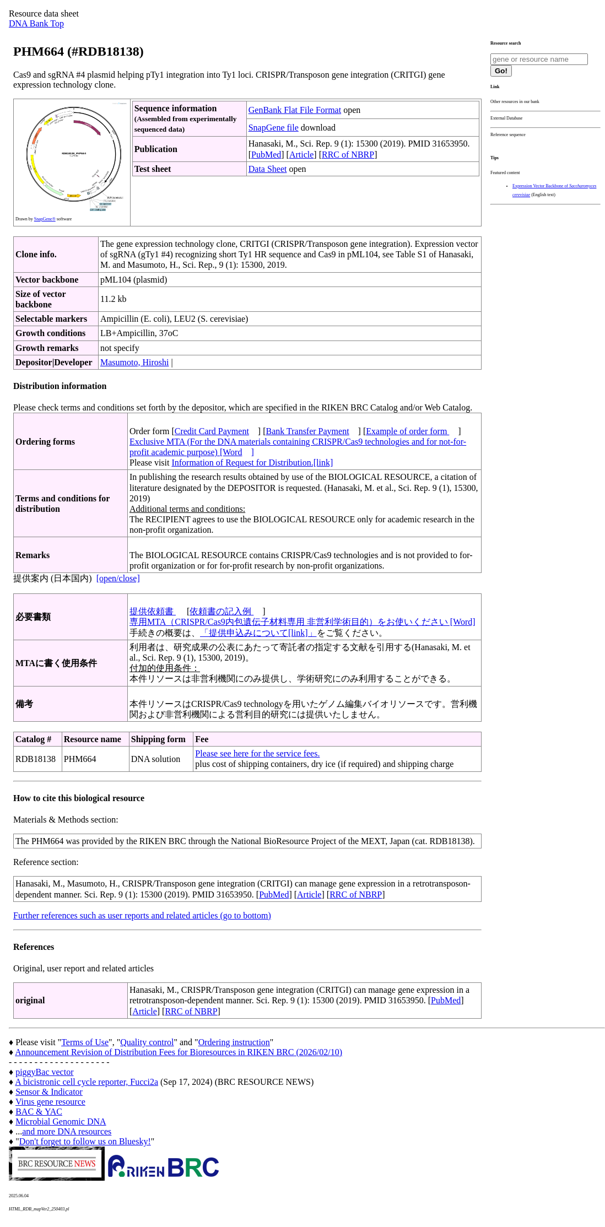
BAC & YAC (38, 1111)
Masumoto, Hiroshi (134, 362)
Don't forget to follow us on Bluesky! (85, 1141)
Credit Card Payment (212, 431)
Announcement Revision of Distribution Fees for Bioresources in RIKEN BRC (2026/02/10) (178, 1052)
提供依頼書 (152, 611)
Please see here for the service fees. (257, 753)
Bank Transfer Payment (307, 431)
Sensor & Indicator (49, 1091)
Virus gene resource (50, 1101)
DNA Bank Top (36, 23)
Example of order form (407, 431)
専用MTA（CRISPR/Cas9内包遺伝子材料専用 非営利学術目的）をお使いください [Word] (302, 621)
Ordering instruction (234, 1042)
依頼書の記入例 (221, 611)
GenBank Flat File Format (295, 110)
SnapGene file (274, 127)
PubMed (266, 154)
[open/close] (118, 578)
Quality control (147, 1042)
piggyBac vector (44, 1072)
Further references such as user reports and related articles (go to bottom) (142, 915)
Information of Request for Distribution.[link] (252, 462)
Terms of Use (85, 1042)
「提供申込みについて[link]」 (258, 632)
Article (301, 154)
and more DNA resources (66, 1131)
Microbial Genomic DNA (60, 1121)
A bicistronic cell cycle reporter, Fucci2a (86, 1082)
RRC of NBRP (348, 154)
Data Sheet (268, 169)
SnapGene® (45, 219)
